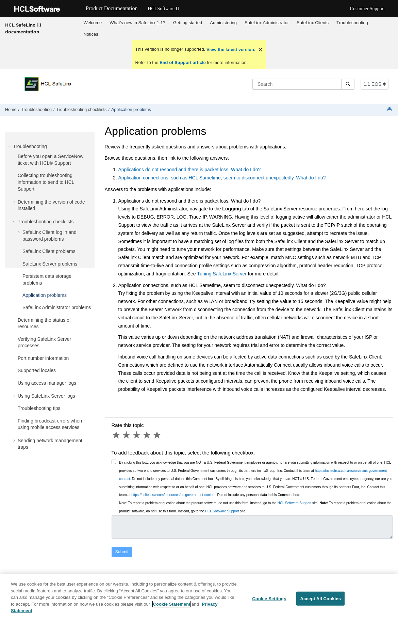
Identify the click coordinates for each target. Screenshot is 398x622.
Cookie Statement (171, 606)
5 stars (157, 435)
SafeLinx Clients (313, 22)
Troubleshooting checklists (81, 109)
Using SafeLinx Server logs (46, 396)
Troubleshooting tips (39, 408)
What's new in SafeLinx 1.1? (137, 22)
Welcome (92, 22)
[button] (10, 146)
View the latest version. (230, 49)
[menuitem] (93, 23)
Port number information (43, 358)
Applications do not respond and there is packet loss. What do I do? (189, 169)
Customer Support (367, 8)
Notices (90, 34)
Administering (223, 22)
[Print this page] (390, 110)
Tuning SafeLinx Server (222, 273)
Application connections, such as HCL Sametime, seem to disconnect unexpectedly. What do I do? (222, 177)
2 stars (127, 435)
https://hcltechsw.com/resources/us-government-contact (173, 495)
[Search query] (303, 84)
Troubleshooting (352, 22)
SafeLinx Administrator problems (56, 307)
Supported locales (37, 370)
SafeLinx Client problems (49, 251)
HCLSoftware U (163, 8)
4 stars (147, 435)
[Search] (347, 84)
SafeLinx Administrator (267, 22)
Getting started (187, 22)
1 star (117, 435)
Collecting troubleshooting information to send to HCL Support (46, 182)
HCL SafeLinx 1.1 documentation (23, 28)
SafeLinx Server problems (49, 264)
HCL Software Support (295, 503)
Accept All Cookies (320, 601)
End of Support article (182, 62)
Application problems (131, 109)
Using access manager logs (47, 383)
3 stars (137, 435)
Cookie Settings (269, 601)
